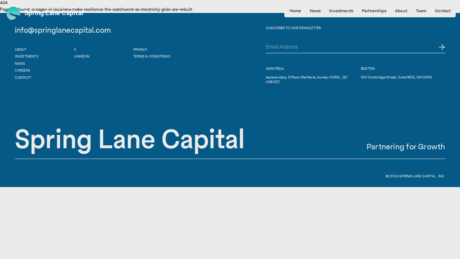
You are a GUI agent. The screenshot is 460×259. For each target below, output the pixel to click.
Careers (22, 70)
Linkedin (81, 56)
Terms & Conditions (151, 56)
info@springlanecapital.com (63, 30)
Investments (26, 56)
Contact (23, 77)
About (20, 49)
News (20, 63)
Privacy (140, 49)
